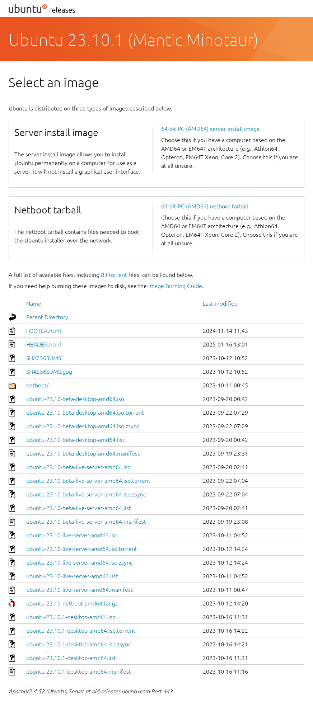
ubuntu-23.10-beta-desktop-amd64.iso (75, 399)
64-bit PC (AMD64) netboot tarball (204, 206)
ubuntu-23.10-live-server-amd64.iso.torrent (81, 549)
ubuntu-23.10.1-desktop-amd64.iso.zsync (78, 644)
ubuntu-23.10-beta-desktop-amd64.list (75, 440)
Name (33, 303)
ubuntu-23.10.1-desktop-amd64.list (71, 658)
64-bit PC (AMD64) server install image (210, 129)
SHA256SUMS (43, 358)
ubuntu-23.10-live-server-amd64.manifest (79, 589)
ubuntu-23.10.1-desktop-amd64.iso (71, 617)
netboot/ (37, 385)
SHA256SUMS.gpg (49, 371)
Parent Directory (47, 317)
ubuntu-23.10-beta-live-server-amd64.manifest (86, 521)
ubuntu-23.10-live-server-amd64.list (72, 576)
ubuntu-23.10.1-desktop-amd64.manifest (78, 671)
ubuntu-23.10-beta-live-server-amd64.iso (78, 467)
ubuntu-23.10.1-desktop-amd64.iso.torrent (80, 630)
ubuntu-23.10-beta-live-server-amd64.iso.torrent (88, 480)
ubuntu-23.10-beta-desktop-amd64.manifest (83, 453)
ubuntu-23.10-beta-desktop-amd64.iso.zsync (82, 426)
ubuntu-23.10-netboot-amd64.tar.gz (72, 603)
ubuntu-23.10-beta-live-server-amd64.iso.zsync (86, 494)
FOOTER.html (43, 330)
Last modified (220, 303)
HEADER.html (43, 344)
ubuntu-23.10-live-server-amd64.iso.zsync (79, 562)
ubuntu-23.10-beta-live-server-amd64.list (78, 508)
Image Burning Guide (175, 286)
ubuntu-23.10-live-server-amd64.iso (71, 535)
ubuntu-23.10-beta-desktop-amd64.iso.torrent (85, 412)
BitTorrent (114, 275)
